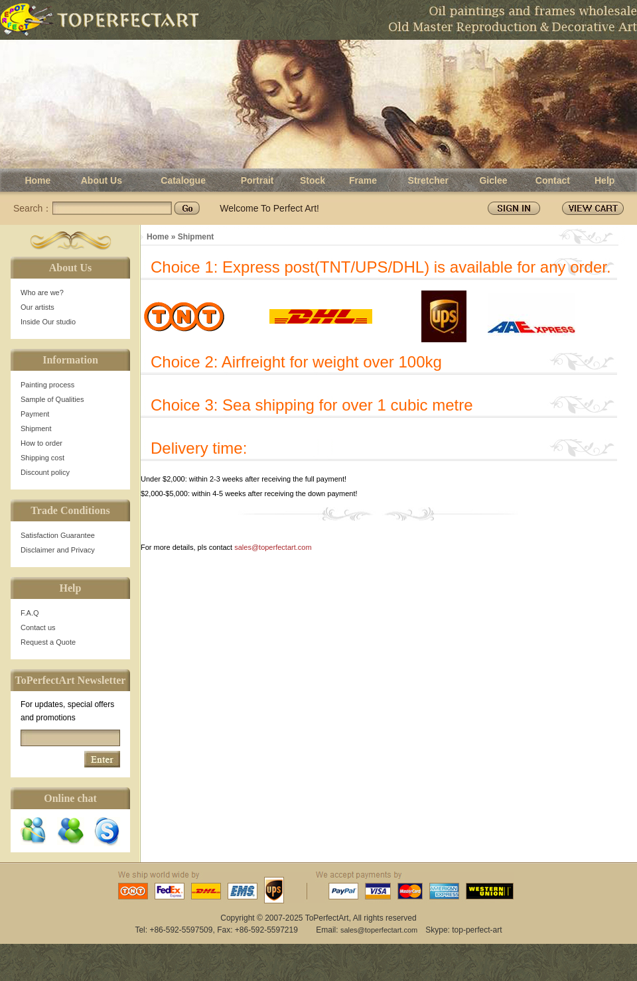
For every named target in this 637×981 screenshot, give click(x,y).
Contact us (38, 627)
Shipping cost (42, 458)
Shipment (36, 428)
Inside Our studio (48, 322)
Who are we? (42, 292)
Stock (312, 180)
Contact (552, 180)
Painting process (47, 385)
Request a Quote (48, 642)
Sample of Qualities (52, 399)
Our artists (37, 307)
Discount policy (45, 472)
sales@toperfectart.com (272, 547)
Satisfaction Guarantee (58, 535)
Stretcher (428, 180)
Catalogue (183, 180)
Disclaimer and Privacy (58, 550)
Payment (35, 414)
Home (37, 180)
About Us (101, 180)
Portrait (257, 180)
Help (604, 180)
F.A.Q (30, 613)
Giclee (493, 180)
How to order (41, 443)
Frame (363, 180)
